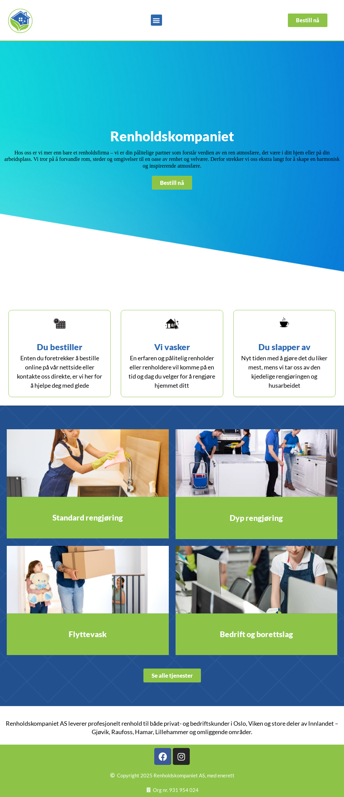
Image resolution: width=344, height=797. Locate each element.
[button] (156, 20)
